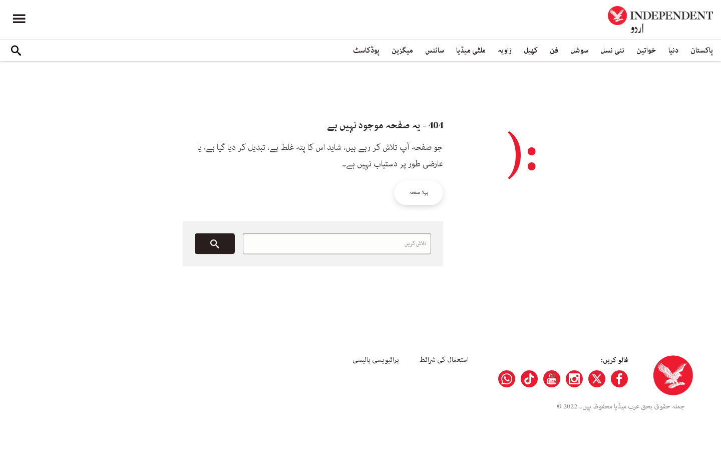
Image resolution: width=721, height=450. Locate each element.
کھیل (531, 50)
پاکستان (701, 50)
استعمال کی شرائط (444, 359)
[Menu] (19, 19)
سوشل (579, 50)
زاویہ (505, 50)
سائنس (434, 50)
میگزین (402, 50)
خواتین (646, 50)
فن (554, 50)
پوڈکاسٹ (366, 50)
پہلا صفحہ (418, 192)
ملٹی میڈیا (471, 50)
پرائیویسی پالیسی (375, 359)
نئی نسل (612, 50)
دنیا (673, 50)
